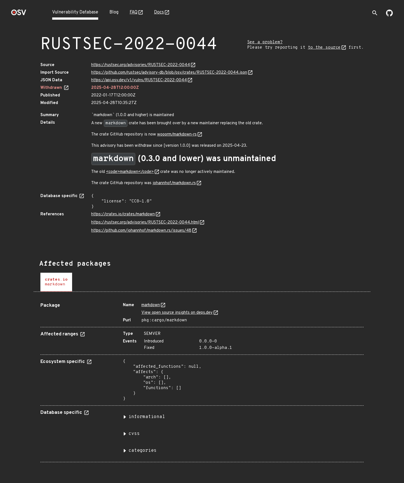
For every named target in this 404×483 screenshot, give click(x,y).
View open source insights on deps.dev (177, 312)
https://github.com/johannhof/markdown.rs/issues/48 (141, 230)
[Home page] (18, 14)
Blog (113, 12)
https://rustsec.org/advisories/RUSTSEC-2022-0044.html (145, 222)
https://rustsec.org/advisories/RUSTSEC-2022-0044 (140, 65)
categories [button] (142, 450)
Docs (159, 12)
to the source (324, 47)
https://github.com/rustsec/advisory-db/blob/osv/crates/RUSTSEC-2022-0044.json (169, 72)
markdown (150, 305)
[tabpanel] (202, 380)
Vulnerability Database (75, 12)
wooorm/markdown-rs (177, 134)
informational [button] (146, 417)
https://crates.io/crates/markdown (123, 214)
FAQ (133, 12)
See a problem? (265, 42)
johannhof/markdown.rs (174, 183)
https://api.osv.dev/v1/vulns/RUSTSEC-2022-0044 (139, 80)
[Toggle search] (374, 13)
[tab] (56, 282)
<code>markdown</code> (130, 172)
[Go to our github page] (389, 15)
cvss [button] (134, 434)
